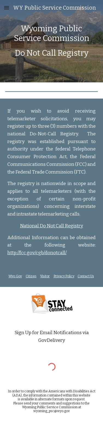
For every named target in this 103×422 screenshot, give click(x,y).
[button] (6, 7)
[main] (51, 41)
